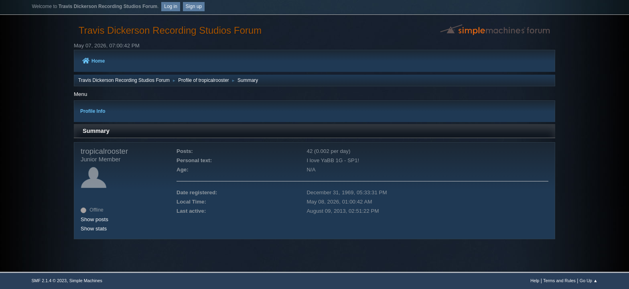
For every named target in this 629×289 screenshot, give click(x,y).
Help (534, 280)
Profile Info (93, 111)
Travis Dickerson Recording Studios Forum (170, 30)
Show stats (94, 229)
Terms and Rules (559, 280)
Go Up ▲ (589, 280)
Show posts (94, 219)
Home (93, 61)
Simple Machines (85, 280)
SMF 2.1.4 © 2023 (49, 280)
